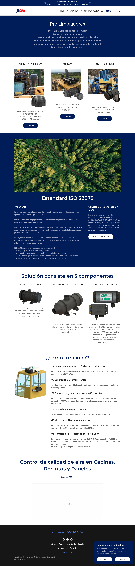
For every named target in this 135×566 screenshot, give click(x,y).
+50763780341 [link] (67, 552)
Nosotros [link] (60, 532)
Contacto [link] (80, 532)
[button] (109, 11)
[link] (21, 11)
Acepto (122, 562)
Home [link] (61, 11)
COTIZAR (30, 125)
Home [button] (53, 532)
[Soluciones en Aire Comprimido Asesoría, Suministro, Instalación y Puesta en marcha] (67, 3)
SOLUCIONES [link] (72, 11)
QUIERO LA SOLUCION (100, 237)
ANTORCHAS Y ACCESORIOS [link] (92, 11)
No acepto (104, 562)
